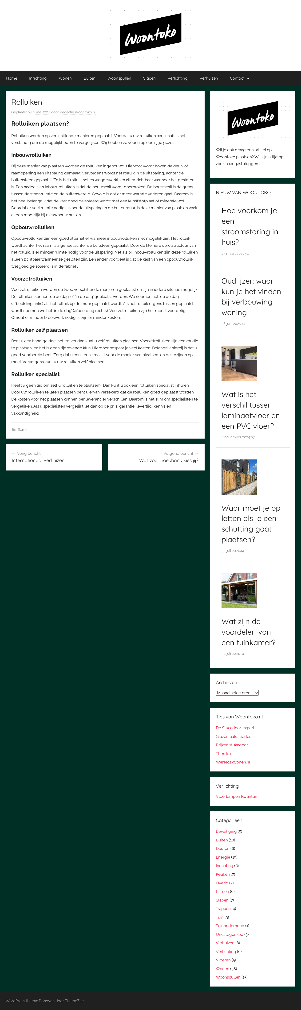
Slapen (149, 78)
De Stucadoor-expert (235, 727)
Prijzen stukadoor (232, 745)
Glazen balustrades (233, 736)
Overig (222, 883)
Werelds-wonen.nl (233, 762)
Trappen (223, 908)
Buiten (89, 78)
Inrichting (38, 78)
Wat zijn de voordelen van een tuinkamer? (249, 632)
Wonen (65, 78)
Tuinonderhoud (230, 925)
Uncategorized (229, 934)
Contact (240, 78)
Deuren (223, 848)
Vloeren (223, 960)
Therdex (223, 753)
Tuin (220, 917)
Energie (223, 857)
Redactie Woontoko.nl (78, 112)
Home (11, 78)
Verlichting (178, 78)
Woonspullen (119, 78)
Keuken (223, 874)
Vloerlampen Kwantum (237, 796)
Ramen (24, 430)
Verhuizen (209, 78)
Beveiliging (226, 831)
